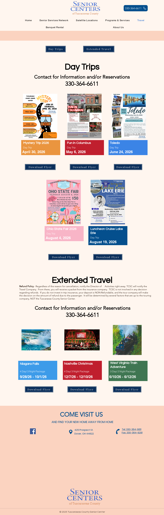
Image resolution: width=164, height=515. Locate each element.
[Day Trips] (56, 49)
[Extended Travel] (98, 49)
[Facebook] (33, 431)
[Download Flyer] (40, 167)
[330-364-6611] (136, 8)
